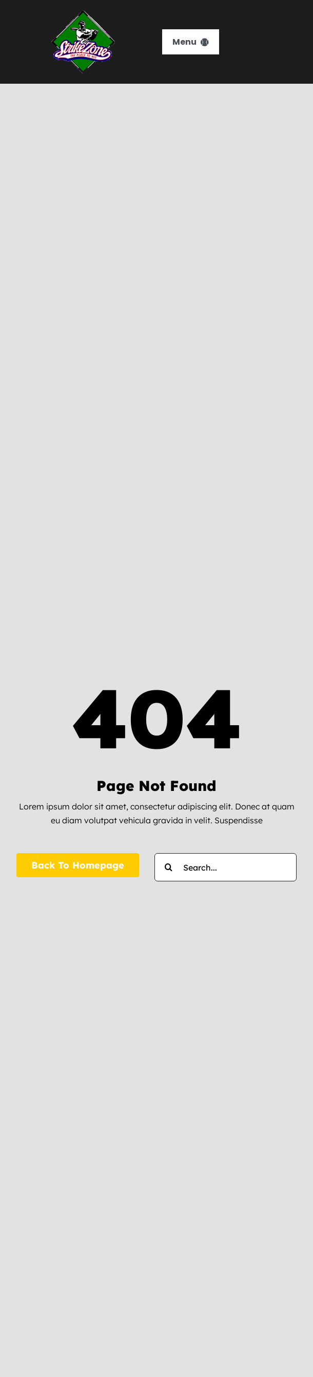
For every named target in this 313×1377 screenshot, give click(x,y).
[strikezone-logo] (83, 14)
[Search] (168, 867)
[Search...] (225, 867)
